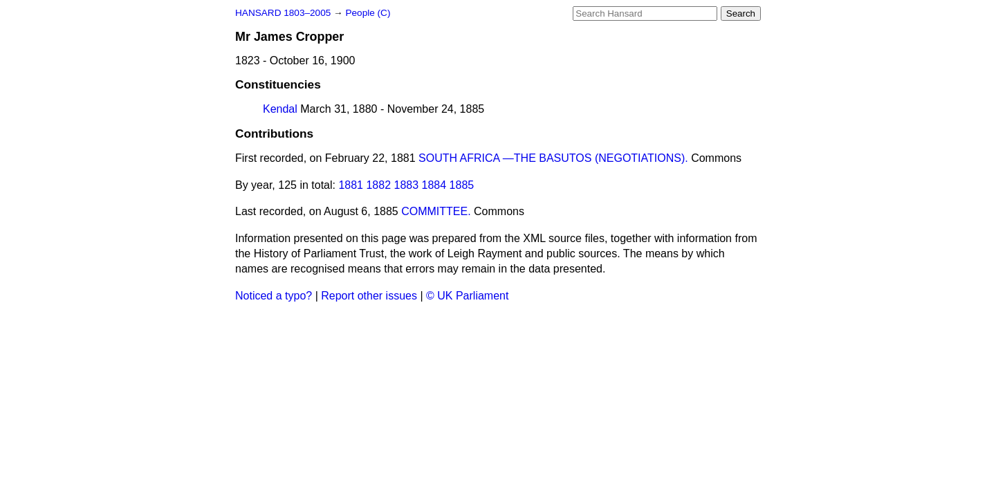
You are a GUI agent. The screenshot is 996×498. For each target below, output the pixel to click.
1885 (462, 185)
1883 (406, 185)
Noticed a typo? (273, 296)
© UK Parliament (467, 296)
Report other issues (369, 296)
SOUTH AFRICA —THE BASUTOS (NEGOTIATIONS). (553, 158)
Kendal (280, 109)
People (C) (367, 13)
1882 (378, 185)
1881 (350, 185)
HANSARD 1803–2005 (283, 13)
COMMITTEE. (435, 211)
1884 (434, 185)
